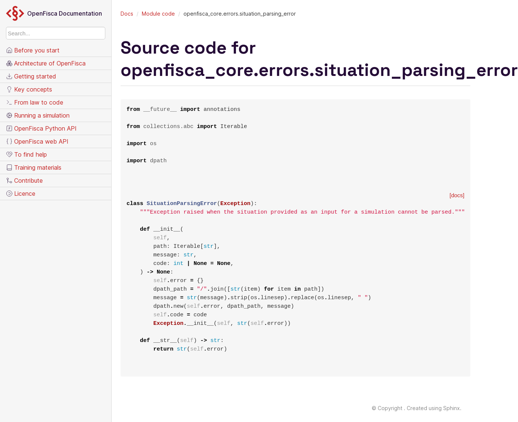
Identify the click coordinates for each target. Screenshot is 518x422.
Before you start (33, 50)
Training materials (33, 167)
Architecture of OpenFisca (46, 63)
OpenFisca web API (37, 141)
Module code (158, 13)
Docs (127, 13)
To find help (26, 154)
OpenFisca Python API (41, 128)
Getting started (31, 76)
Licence (20, 193)
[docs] (457, 195)
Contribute (24, 180)
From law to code (34, 102)
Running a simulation (38, 115)
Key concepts (29, 89)
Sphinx (451, 408)
